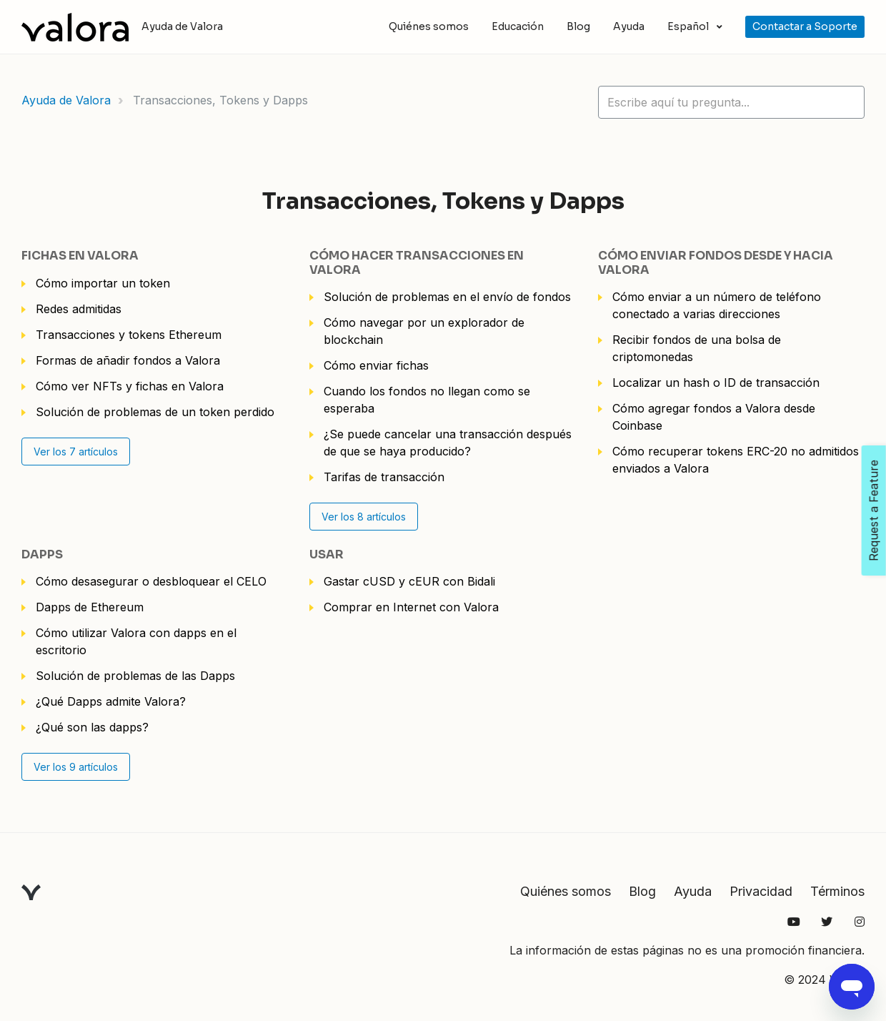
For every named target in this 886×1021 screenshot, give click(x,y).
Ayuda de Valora (66, 100)
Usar (326, 554)
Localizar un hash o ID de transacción (716, 382)
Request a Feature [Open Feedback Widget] (874, 510)
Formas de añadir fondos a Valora (128, 360)
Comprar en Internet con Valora (411, 607)
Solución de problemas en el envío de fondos (447, 297)
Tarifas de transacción (384, 477)
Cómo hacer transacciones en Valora (416, 262)
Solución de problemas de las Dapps (135, 676)
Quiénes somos (429, 26)
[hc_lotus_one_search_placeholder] (731, 102)
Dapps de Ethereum (90, 607)
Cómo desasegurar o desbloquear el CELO (151, 581)
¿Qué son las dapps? (92, 727)
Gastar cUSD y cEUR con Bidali (409, 581)
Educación (518, 26)
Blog (578, 26)
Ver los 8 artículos (364, 516)
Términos (837, 891)
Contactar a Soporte (804, 26)
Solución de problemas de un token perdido (155, 412)
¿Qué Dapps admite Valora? (111, 701)
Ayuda (628, 26)
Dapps (42, 554)
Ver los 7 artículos (76, 451)
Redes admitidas (78, 309)
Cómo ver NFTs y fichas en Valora (130, 386)
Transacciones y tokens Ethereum (129, 334)
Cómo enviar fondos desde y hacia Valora (715, 262)
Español (689, 26)
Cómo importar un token (103, 283)
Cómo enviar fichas (376, 365)
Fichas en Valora (80, 255)
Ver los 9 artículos (76, 767)
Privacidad (761, 891)
